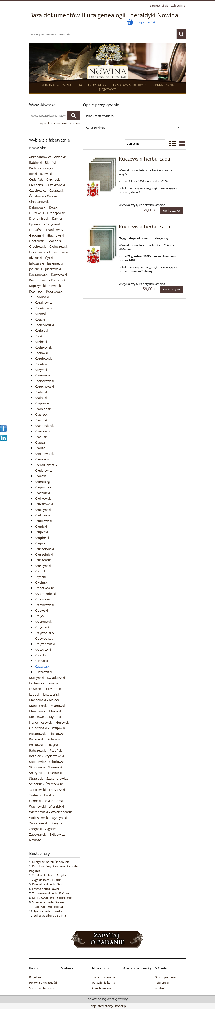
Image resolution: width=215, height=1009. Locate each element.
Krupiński (42, 538)
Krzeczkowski (44, 588)
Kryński (40, 577)
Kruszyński (43, 566)
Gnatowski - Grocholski (46, 241)
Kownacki (42, 297)
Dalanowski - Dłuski (43, 207)
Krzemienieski (45, 594)
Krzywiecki (42, 627)
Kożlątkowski (44, 381)
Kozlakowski (44, 347)
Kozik (39, 336)
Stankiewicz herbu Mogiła (49, 875)
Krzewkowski (44, 605)
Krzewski (41, 610)
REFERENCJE (163, 85)
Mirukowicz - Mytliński (46, 717)
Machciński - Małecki (44, 700)
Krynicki (41, 571)
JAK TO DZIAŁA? (92, 85)
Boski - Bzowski (40, 174)
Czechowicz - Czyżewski (46, 190)
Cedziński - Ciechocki (45, 179)
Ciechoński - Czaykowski (47, 185)
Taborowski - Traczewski (47, 789)
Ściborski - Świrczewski (46, 784)
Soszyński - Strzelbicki (45, 773)
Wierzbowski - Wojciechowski (51, 812)
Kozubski (41, 364)
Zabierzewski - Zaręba (45, 823)
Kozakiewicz (44, 302)
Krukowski (42, 515)
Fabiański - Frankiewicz (46, 230)
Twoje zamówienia (104, 977)
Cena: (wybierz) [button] (96, 127)
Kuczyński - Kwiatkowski (47, 678)
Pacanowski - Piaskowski (47, 733)
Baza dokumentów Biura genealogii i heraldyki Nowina (103, 15)
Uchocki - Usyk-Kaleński (46, 801)
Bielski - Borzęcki (41, 168)
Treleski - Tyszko (41, 795)
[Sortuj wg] (145, 143)
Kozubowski (43, 358)
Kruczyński (43, 510)
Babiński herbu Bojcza (48, 907)
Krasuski (41, 437)
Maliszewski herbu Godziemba (52, 898)
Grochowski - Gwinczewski (48, 246)
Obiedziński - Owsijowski (47, 728)
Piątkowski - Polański (44, 739)
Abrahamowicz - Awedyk (47, 157)
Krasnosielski (44, 426)
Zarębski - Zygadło (42, 829)
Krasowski (42, 431)
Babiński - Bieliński (43, 162)
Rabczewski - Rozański (46, 750)
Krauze (40, 448)
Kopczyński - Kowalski (45, 286)
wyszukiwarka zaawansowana (60, 123)
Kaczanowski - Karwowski (48, 274)
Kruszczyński (44, 549)
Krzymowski (43, 622)
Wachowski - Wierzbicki (46, 806)
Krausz (40, 442)
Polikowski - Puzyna (43, 745)
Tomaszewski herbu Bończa (50, 893)
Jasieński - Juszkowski (45, 269)
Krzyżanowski (45, 644)
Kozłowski (42, 353)
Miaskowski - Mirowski (46, 711)
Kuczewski (42, 666)
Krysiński (41, 582)
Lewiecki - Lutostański (45, 689)
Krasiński (41, 420)
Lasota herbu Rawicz (45, 889)
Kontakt (160, 988)
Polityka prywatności (43, 983)
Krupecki (41, 532)
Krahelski (42, 392)
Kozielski (41, 330)
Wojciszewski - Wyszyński (48, 817)
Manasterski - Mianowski (47, 706)
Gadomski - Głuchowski (46, 235)
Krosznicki (42, 493)
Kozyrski (41, 370)
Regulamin (36, 977)
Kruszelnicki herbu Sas (47, 884)
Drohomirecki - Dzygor (46, 218)
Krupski (40, 543)
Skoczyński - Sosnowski (46, 767)
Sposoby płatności (41, 988)
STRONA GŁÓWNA (56, 85)
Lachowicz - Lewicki (43, 683)
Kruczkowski (44, 504)
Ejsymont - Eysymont (44, 224)
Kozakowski (43, 308)
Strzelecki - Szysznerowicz (48, 778)
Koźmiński (42, 375)
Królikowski (43, 498)
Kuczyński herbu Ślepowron (50, 862)
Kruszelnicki (44, 554)
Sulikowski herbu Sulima (48, 902)
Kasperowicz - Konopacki (47, 280)
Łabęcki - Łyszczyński (44, 694)
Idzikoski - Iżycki (41, 258)
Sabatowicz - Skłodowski (47, 761)
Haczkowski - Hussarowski (48, 252)
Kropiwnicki (43, 487)
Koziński (41, 342)
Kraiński (41, 398)
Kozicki (40, 319)
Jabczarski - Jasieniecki (46, 263)
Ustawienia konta (103, 983)
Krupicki (41, 526)
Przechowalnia (101, 988)
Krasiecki (41, 414)
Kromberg (42, 482)
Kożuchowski (44, 386)
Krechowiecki (44, 454)
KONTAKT (107, 90)
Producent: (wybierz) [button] (100, 116)
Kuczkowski (43, 672)
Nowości (35, 840)
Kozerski (41, 314)
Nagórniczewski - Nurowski (49, 722)
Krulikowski (43, 521)
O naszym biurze (166, 977)
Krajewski (42, 403)
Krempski (42, 459)
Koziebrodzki (44, 325)
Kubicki (40, 655)
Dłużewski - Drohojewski (47, 213)
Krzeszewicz (44, 599)
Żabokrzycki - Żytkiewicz (47, 834)
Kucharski (42, 661)
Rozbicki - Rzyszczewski (46, 756)
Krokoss (40, 476)
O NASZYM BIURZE (129, 85)
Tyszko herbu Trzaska (48, 911)
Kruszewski (43, 560)
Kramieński (43, 409)
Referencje (162, 983)
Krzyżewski (43, 650)
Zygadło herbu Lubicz (46, 880)
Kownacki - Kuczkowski (46, 291)
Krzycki (40, 616)
